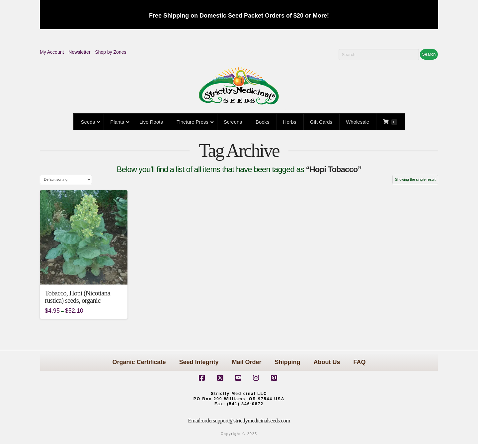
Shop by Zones (110, 52)
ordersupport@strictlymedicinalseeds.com (246, 420)
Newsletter (79, 52)
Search (429, 54)
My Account (52, 52)
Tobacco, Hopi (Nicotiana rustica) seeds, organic (77, 296)
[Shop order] (66, 179)
